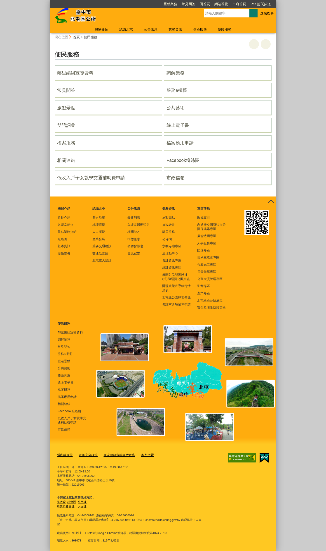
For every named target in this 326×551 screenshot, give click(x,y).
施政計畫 (168, 225)
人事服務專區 (206, 243)
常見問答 (188, 4)
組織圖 (62, 239)
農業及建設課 (66, 506)
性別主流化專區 (208, 257)
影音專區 (203, 286)
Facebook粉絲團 (183, 160)
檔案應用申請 (180, 142)
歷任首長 (64, 253)
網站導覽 (221, 4)
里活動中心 (170, 253)
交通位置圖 (100, 253)
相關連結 (66, 160)
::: (48, 2)
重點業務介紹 (67, 232)
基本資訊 (64, 246)
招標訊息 (133, 239)
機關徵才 (133, 232)
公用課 (82, 501)
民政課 (61, 501)
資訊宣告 (133, 253)
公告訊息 (150, 29)
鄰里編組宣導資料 (75, 72)
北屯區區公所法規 (210, 300)
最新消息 (133, 217)
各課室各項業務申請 (176, 304)
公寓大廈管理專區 (210, 279)
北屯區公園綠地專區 (176, 297)
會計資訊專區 (171, 260)
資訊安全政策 (86, 454)
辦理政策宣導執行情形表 (176, 288)
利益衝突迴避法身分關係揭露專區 (211, 227)
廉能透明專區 (206, 236)
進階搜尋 (267, 13)
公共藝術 (176, 107)
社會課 (71, 501)
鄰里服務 (168, 232)
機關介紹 (101, 29)
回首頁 (205, 4)
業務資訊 (175, 29)
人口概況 (98, 232)
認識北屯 (126, 29)
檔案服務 (66, 142)
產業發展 (98, 239)
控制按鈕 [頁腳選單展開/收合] (271, 201)
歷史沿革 (98, 217)
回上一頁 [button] (266, 44)
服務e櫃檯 (177, 90)
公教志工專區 (206, 264)
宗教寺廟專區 (171, 246)
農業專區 (203, 293)
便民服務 (224, 29)
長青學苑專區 (206, 271)
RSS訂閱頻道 (261, 4)
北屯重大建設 (101, 260)
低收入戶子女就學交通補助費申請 (91, 177)
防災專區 (203, 250)
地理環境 (98, 225)
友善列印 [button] (254, 44)
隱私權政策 (64, 454)
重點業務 (170, 4)
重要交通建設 (101, 246)
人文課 (82, 506)
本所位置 (142, 454)
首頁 (76, 37)
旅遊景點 (66, 107)
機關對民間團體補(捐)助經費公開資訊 (176, 277)
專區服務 (200, 29)
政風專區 (203, 217)
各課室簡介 (65, 225)
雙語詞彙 (66, 125)
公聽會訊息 (135, 246)
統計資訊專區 (171, 267)
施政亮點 (168, 217)
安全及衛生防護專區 (211, 307)
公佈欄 (167, 239)
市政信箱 (176, 177)
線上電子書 (178, 125)
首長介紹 (64, 217)
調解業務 (176, 72)
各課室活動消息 (138, 225)
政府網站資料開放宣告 (115, 454)
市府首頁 (239, 4)
